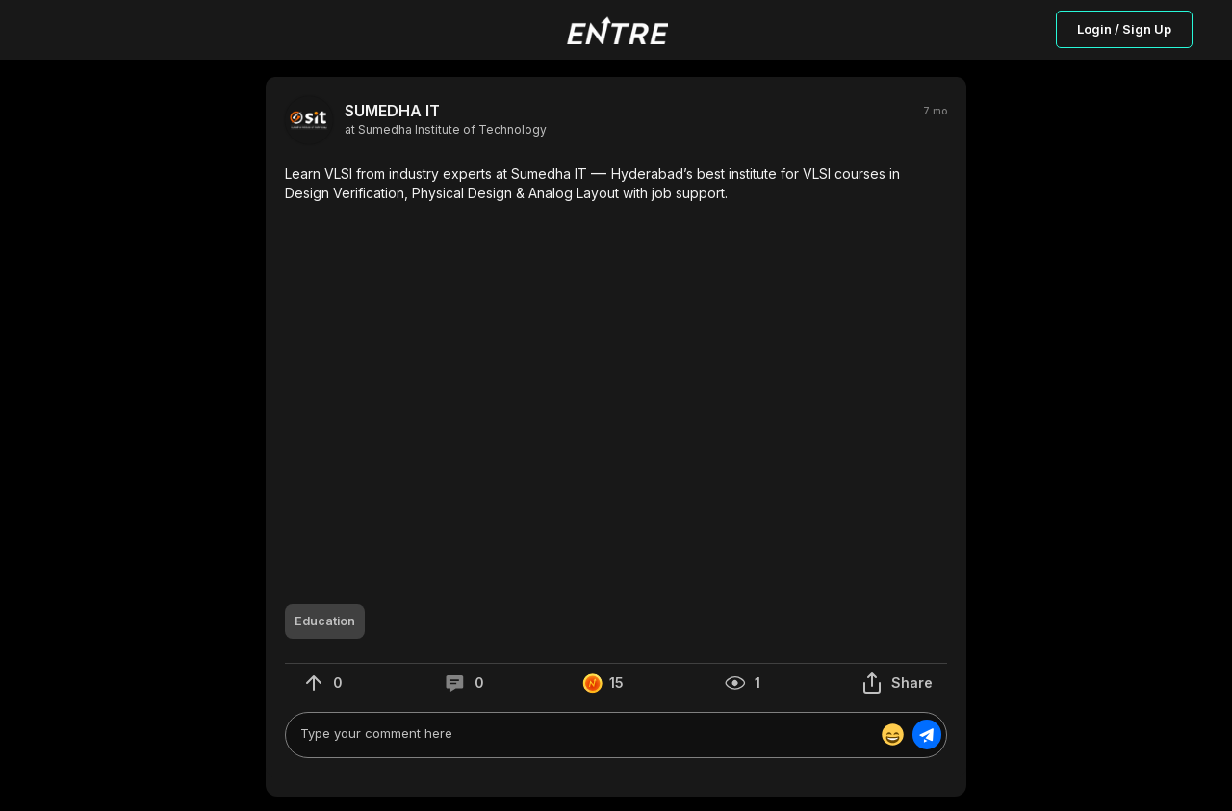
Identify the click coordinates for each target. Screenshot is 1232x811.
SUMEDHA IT (392, 111)
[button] (616, 183)
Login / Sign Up (1124, 29)
